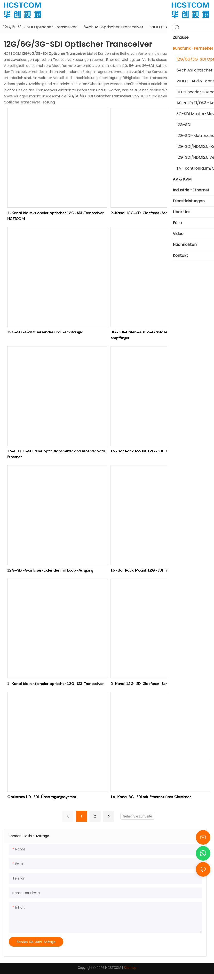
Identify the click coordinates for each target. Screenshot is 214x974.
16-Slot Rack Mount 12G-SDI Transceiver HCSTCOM (156, 450)
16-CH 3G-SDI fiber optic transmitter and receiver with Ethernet (56, 453)
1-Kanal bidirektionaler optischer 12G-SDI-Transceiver (55, 683)
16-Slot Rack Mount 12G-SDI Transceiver (147, 570)
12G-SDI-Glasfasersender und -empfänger (45, 332)
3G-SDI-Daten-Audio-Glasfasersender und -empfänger (151, 335)
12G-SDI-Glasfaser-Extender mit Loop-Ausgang (50, 570)
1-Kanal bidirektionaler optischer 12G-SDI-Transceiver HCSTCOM (55, 215)
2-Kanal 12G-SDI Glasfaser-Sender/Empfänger (152, 212)
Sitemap (130, 968)
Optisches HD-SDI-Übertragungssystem (41, 796)
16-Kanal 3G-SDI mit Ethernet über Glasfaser (151, 796)
